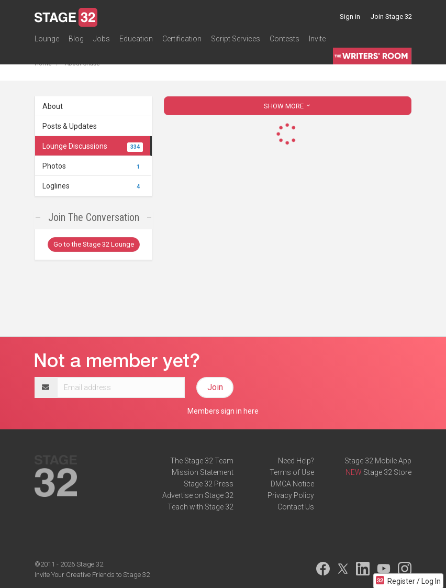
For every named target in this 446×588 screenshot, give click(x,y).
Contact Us (295, 507)
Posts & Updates (69, 126)
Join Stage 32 (391, 16)
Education (136, 39)
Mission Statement (202, 472)
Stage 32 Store (387, 472)
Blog (76, 39)
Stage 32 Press (208, 484)
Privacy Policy (290, 495)
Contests (284, 39)
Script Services (235, 39)
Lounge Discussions (92, 146)
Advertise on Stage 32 (197, 495)
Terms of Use (292, 472)
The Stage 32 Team (201, 461)
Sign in (350, 16)
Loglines (92, 186)
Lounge (47, 39)
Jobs (101, 39)
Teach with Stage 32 (200, 507)
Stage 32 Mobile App (377, 461)
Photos (92, 166)
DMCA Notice (292, 484)
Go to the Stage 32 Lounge (93, 244)
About (52, 106)
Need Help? (296, 461)
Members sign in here (223, 411)
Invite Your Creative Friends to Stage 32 (92, 575)
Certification (182, 39)
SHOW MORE (288, 106)
